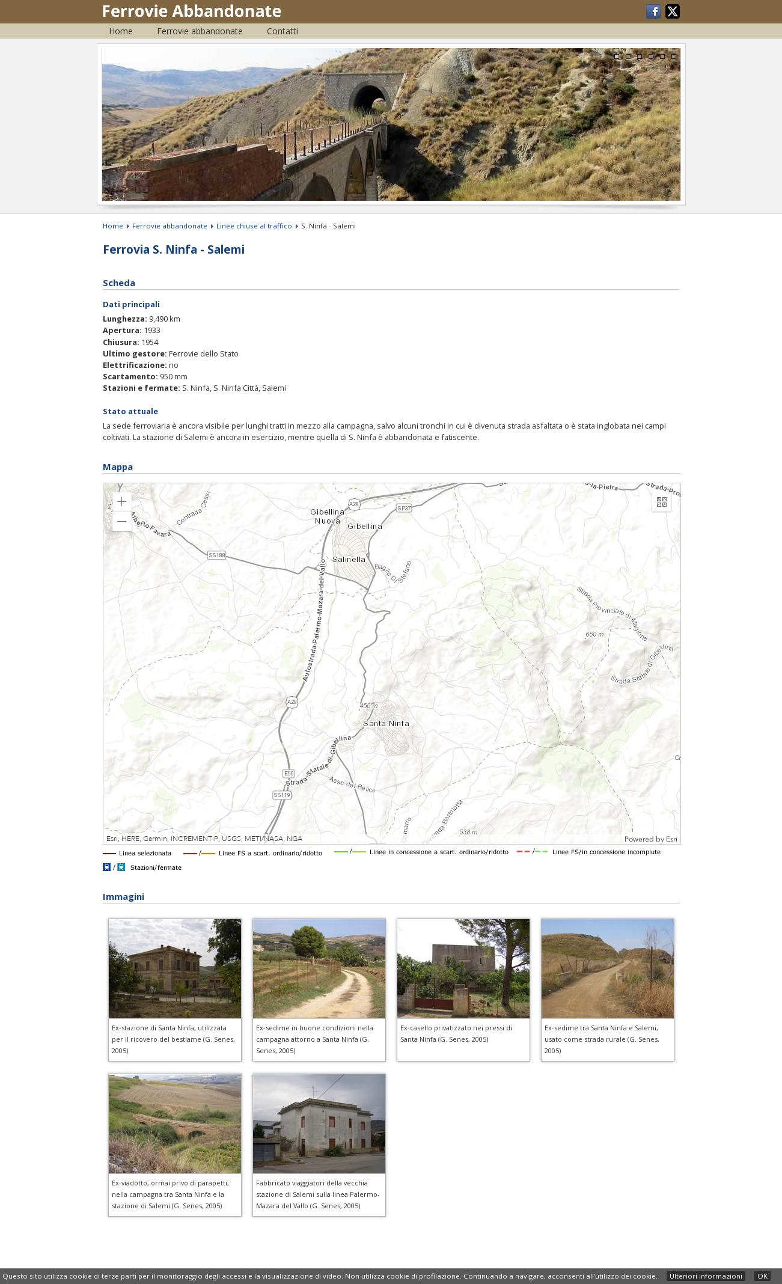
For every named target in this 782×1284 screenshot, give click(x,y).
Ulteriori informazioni (706, 1275)
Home (121, 31)
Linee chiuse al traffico (254, 225)
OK (762, 1275)
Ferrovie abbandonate (200, 31)
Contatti (282, 31)
